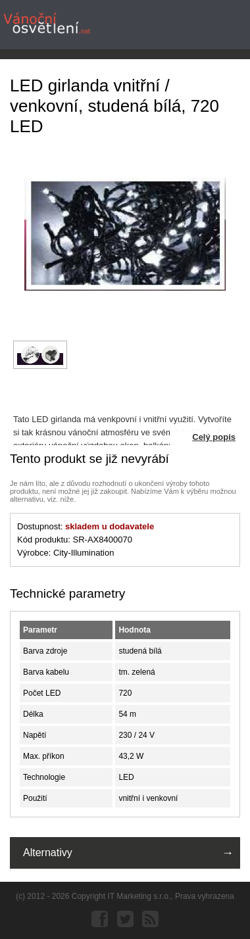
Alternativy (47, 852)
